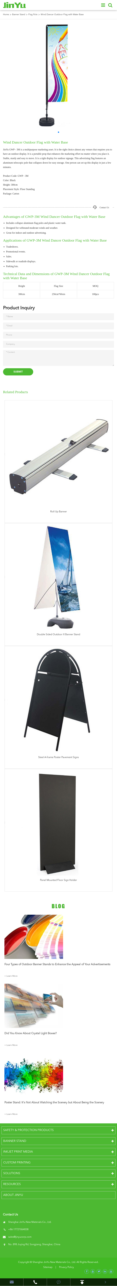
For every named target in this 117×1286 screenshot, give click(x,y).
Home (6, 14)
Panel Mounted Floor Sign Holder (58, 880)
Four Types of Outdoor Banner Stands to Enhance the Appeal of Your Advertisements (57, 964)
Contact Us (104, 207)
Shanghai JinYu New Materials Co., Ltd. (54, 1262)
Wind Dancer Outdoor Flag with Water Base (62, 14)
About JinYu (13, 1195)
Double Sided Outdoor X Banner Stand (58, 634)
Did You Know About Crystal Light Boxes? (30, 1033)
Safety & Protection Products (28, 1130)
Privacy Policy (66, 1267)
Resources (12, 1184)
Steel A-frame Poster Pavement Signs (58, 757)
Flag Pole (32, 14)
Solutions (11, 1173)
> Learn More (11, 976)
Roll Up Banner (58, 512)
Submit (18, 371)
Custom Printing (17, 1162)
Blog (58, 906)
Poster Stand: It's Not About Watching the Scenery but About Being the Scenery (54, 1102)
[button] (58, 132)
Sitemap (47, 1267)
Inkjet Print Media (18, 1151)
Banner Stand (18, 14)
